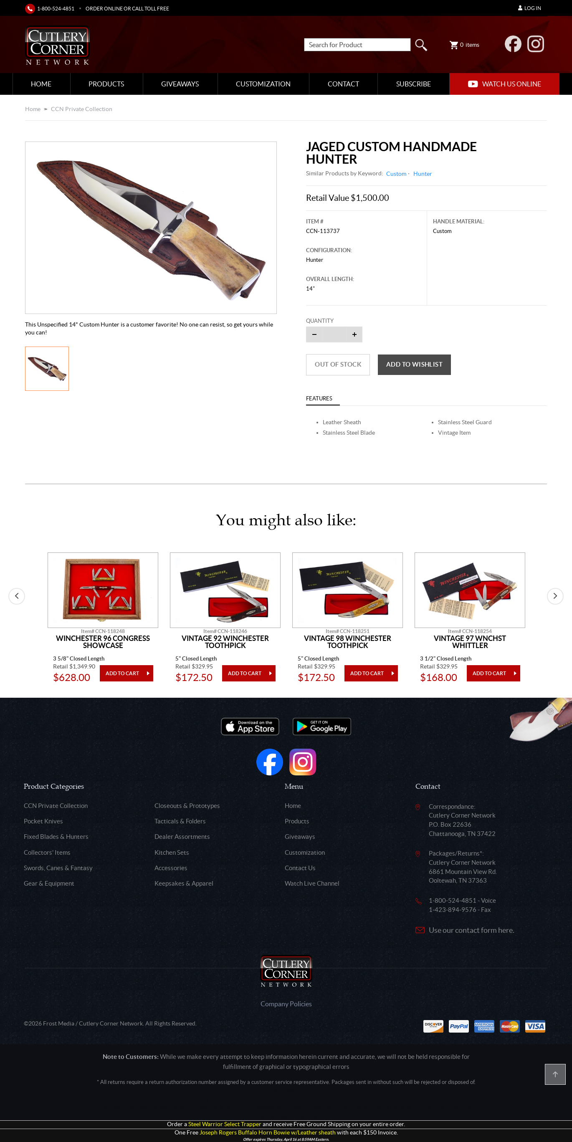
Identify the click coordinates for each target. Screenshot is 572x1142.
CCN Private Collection (81, 109)
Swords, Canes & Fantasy (58, 867)
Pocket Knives (43, 821)
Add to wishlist (414, 364)
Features (319, 398)
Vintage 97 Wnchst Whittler (470, 642)
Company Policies (286, 1004)
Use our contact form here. (471, 930)
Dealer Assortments (182, 836)
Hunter (422, 173)
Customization (263, 84)
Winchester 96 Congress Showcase (103, 642)
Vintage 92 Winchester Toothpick (225, 642)
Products (106, 84)
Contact (343, 84)
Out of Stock (338, 364)
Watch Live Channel (312, 883)
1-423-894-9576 (452, 909)
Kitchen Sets (171, 852)
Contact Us (300, 867)
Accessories (170, 867)
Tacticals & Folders (180, 821)
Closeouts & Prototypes (187, 805)
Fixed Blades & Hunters (56, 836)
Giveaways (180, 84)
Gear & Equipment (49, 883)
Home (41, 84)
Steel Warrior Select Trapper (224, 1124)
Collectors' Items (47, 852)
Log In (529, 8)
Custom (396, 173)
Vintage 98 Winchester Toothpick (347, 642)
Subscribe (413, 84)
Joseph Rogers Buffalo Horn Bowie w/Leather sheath (268, 1132)
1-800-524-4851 (55, 8)
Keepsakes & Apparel (183, 883)
